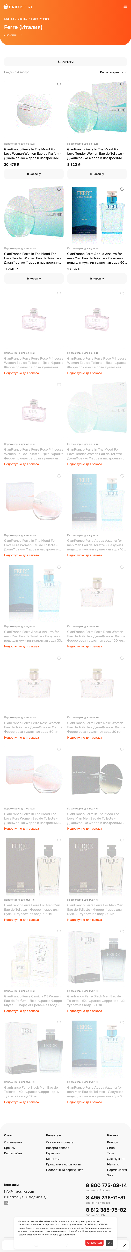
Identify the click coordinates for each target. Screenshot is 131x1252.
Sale (110, 1175)
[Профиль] (125, 1245)
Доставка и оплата (60, 1142)
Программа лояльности (63, 1164)
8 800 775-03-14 (106, 1185)
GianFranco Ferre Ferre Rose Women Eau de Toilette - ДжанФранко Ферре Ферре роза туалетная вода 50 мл (33, 727)
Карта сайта (13, 1153)
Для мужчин (116, 1159)
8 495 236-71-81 (106, 1198)
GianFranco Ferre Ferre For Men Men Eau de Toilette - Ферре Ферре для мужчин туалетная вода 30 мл (95, 909)
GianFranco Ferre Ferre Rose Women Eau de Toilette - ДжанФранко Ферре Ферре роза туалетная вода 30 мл (96, 727)
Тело (110, 1153)
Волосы (112, 1142)
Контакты (53, 1159)
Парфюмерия (117, 1170)
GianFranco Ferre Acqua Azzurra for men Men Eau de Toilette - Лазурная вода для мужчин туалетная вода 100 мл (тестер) (96, 545)
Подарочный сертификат (64, 1170)
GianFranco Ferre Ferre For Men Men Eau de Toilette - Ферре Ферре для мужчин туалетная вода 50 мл (32, 909)
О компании (13, 1142)
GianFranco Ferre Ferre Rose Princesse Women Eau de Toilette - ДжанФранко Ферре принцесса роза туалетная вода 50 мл (97, 363)
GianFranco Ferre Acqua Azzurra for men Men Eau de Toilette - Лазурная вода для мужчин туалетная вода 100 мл (96, 1092)
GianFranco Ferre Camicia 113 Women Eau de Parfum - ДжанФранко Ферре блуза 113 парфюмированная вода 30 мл (33, 1001)
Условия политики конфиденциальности (54, 1234)
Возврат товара (57, 1148)
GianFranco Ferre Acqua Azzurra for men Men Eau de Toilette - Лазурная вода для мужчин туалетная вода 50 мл (96, 258)
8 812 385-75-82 (106, 1210)
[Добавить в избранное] (59, 84)
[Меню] (6, 1245)
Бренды (9, 1148)
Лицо (111, 1148)
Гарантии (53, 1153)
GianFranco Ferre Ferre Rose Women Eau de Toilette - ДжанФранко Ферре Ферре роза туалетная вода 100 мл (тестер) (96, 636)
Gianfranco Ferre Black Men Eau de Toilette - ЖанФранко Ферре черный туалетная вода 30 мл (32, 1092)
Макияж (113, 1164)
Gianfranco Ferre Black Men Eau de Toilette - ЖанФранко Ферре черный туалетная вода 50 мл (96, 1000)
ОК (110, 1242)
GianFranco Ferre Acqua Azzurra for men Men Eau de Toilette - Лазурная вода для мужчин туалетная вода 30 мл (32, 636)
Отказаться (94, 1242)
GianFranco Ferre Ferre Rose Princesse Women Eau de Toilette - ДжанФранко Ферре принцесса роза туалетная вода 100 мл (33, 454)
